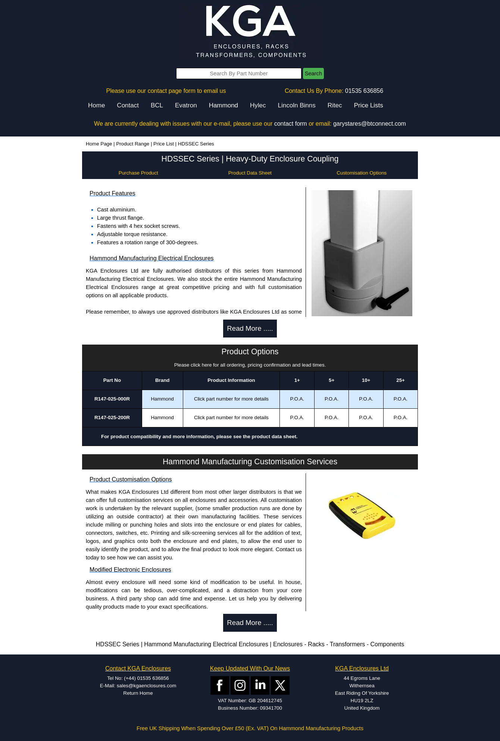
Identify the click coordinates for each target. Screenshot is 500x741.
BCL (157, 105)
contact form (290, 123)
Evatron (186, 105)
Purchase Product (138, 173)
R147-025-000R (112, 399)
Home (96, 105)
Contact (128, 105)
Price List (163, 144)
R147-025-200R (112, 417)
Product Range (132, 144)
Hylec (258, 105)
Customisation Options (362, 173)
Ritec (335, 105)
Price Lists (368, 105)
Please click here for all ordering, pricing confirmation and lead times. (250, 365)
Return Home (138, 693)
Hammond (223, 105)
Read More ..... (250, 328)
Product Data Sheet (250, 173)
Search (313, 73)
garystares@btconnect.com (369, 123)
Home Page (99, 144)
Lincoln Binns (297, 105)
